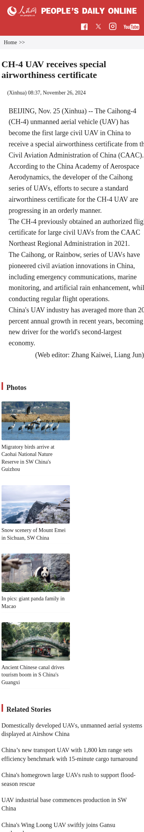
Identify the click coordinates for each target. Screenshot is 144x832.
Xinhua (17, 93)
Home (10, 42)
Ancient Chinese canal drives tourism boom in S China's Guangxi (33, 675)
